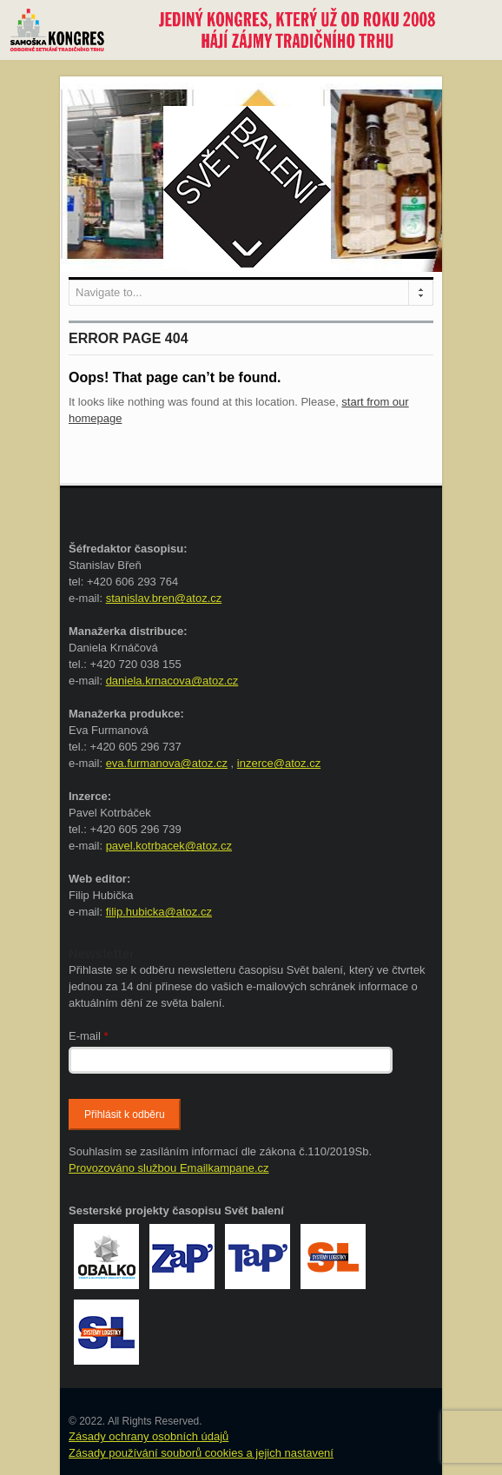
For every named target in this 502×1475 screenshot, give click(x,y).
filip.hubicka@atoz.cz (159, 911)
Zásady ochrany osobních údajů (148, 1436)
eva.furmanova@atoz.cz (167, 763)
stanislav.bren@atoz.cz (164, 598)
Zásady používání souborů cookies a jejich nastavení (201, 1452)
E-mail (89, 1035)
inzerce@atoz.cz (278, 763)
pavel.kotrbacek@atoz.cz (169, 845)
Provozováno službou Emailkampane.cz (169, 1167)
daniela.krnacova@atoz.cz (172, 680)
